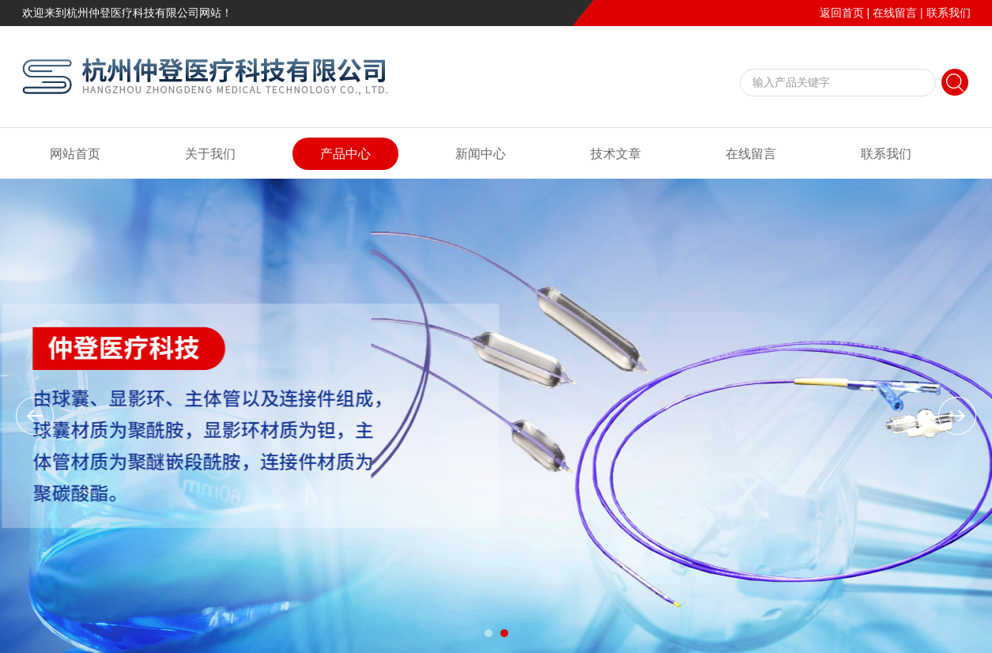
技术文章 (615, 153)
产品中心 (345, 153)
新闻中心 (480, 153)
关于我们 (210, 153)
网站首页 (75, 153)
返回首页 (842, 12)
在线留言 (895, 12)
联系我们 (948, 12)
